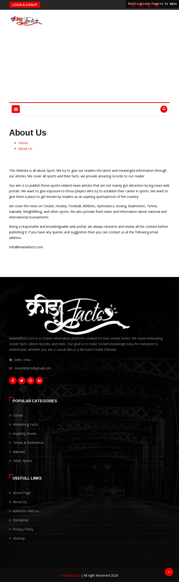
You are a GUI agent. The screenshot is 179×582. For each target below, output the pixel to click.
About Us (25, 148)
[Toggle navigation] (16, 109)
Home (23, 143)
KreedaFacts (70, 574)
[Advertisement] (89, 67)
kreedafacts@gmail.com (33, 368)
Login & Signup (24, 5)
